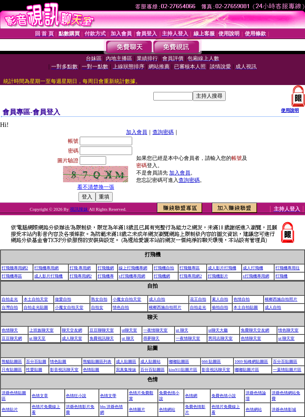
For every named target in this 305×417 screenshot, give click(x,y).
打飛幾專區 (189, 268)
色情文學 (108, 395)
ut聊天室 (129, 330)
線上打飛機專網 (133, 268)
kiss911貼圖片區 (183, 369)
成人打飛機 (253, 268)
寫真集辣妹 (126, 369)
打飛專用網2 (81, 276)
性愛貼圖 (34, 369)
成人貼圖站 (150, 361)
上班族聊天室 (41, 330)
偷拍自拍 (220, 307)
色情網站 (167, 409)
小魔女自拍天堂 (127, 299)
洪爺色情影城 (284, 409)
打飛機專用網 (46, 268)
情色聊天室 (288, 330)
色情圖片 (137, 409)
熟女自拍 (99, 299)
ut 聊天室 (286, 338)
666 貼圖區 (211, 361)
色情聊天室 (251, 338)
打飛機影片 (218, 276)
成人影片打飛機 (222, 268)
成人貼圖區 (126, 361)
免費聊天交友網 (255, 330)
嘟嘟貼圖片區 (247, 369)
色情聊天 (10, 330)
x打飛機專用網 (132, 276)
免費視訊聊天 (101, 338)
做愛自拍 (63, 299)
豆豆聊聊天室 (101, 330)
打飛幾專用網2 (15, 268)
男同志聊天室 (220, 338)
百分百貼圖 (36, 361)
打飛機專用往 (287, 268)
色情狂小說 (76, 395)
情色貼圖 (58, 361)
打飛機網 (162, 276)
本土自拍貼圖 (245, 307)
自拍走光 (10, 299)
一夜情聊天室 (155, 330)
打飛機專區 (12, 276)
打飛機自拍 (164, 268)
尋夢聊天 (151, 338)
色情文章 (40, 395)
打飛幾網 (106, 268)
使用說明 (290, 110)
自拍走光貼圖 (36, 307)
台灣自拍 (10, 307)
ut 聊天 (182, 330)
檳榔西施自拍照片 (281, 299)
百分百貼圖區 (285, 361)
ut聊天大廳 (218, 330)
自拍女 (97, 307)
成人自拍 (157, 299)
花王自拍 (198, 299)
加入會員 (136, 132)
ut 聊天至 (37, 338)
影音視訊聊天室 (64, 369)
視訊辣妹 (79, 209)
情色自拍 (121, 307)
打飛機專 (106, 276)
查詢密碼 (163, 132)
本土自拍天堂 (36, 299)
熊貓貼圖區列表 (97, 361)
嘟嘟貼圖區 (179, 361)
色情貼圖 (91, 369)
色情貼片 (10, 409)
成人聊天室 (72, 338)
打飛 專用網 (80, 268)
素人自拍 (220, 299)
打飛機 (281, 276)
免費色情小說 (223, 395)
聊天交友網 (72, 330)
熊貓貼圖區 (12, 361)
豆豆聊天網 (12, 338)
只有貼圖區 (12, 369)
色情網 (191, 395)
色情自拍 (241, 299)
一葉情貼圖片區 (287, 369)
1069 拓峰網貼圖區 (251, 361)
